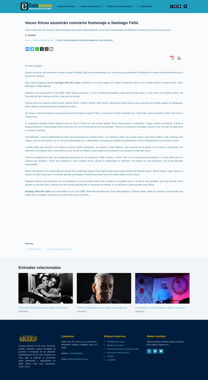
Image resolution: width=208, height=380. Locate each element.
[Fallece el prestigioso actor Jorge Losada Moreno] (104, 288)
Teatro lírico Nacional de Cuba (59, 249)
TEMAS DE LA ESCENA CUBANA (120, 6)
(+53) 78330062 (75, 353)
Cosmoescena (146, 6)
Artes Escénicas (34, 249)
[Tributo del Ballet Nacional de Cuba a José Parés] (45, 288)
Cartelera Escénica (66, 6)
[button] (185, 6)
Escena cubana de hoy (91, 6)
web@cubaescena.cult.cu (77, 359)
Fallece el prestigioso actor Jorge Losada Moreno (102, 308)
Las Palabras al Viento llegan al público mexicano (160, 308)
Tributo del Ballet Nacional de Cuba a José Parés (43, 308)
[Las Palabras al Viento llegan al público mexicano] (162, 288)
